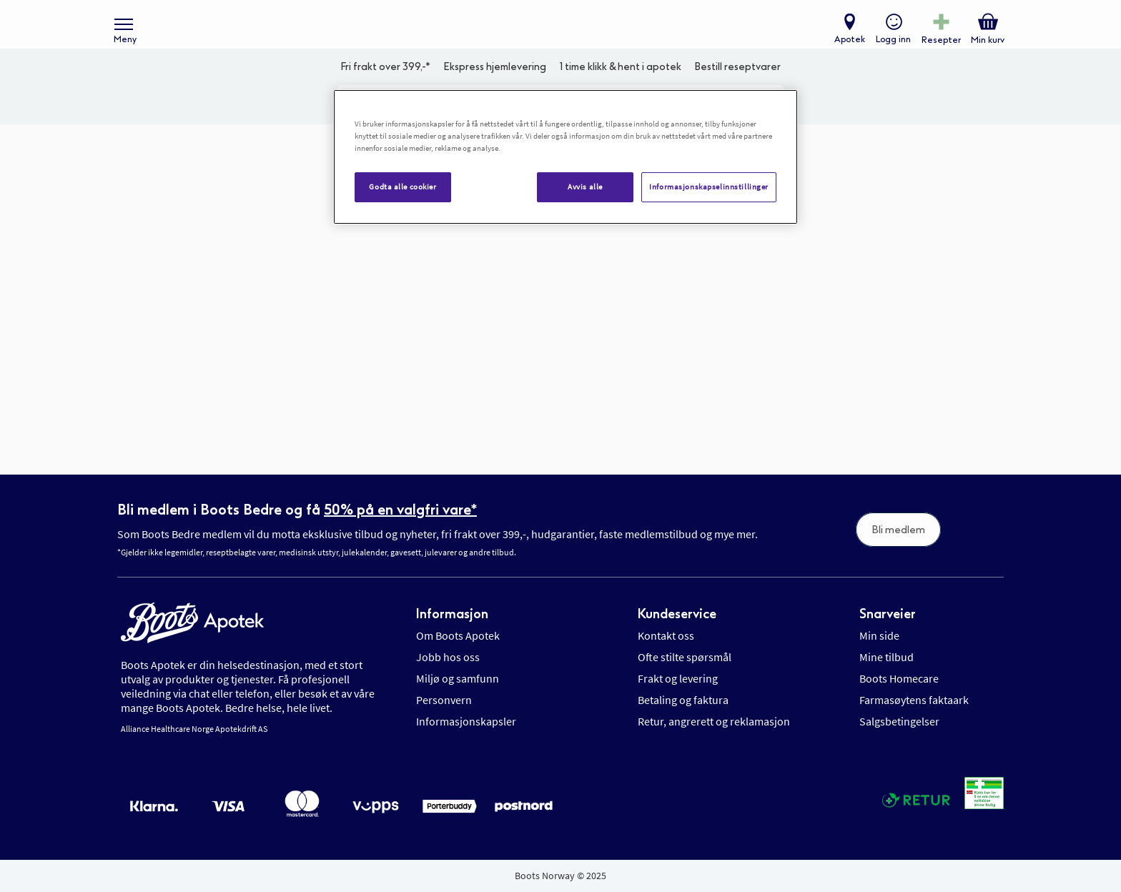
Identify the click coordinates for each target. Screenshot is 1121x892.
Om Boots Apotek (458, 635)
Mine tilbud (886, 657)
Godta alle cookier (402, 187)
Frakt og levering (678, 678)
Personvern (444, 700)
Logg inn (889, 47)
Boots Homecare (899, 678)
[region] (565, 156)
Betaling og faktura (683, 700)
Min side (879, 635)
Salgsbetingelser (899, 721)
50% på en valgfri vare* (400, 509)
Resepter (937, 47)
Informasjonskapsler (466, 721)
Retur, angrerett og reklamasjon (714, 721)
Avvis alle (585, 187)
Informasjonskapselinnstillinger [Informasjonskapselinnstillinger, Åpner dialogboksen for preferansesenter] (709, 187)
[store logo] (553, 36)
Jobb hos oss (448, 657)
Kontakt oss (666, 635)
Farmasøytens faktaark (914, 700)
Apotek (846, 47)
